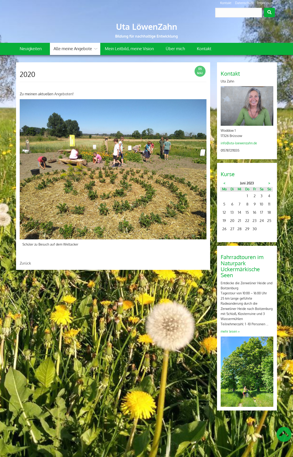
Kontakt (225, 3)
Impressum (265, 3)
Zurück (25, 263)
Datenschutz (244, 3)
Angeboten (63, 94)
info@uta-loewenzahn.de (239, 143)
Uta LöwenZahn (146, 26)
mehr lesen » (230, 331)
